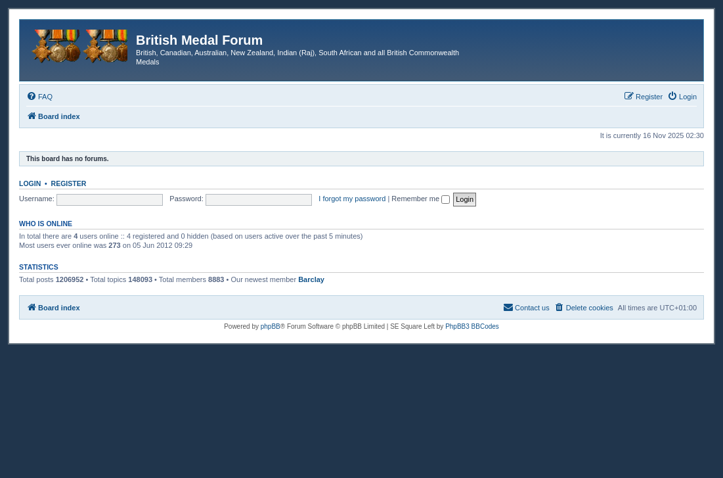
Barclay (311, 279)
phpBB (270, 326)
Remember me (420, 199)
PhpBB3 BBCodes (472, 326)
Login (30, 183)
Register (69, 183)
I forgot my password (351, 199)
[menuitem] (39, 97)
